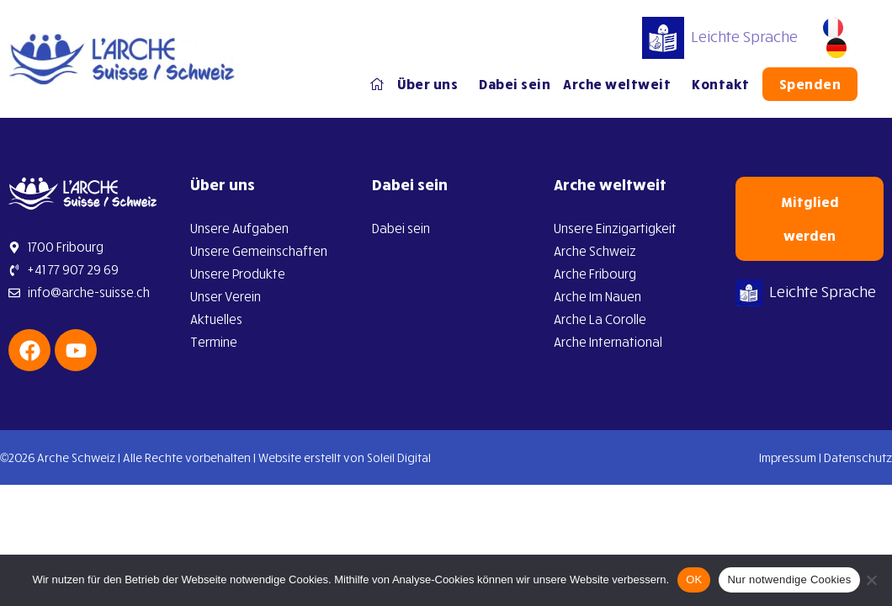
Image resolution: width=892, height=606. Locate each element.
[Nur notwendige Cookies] (871, 579)
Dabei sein (515, 84)
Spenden (811, 84)
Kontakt (722, 84)
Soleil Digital (399, 457)
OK (694, 579)
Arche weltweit (622, 84)
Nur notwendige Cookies (789, 579)
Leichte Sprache (721, 36)
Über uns (432, 84)
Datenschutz (858, 457)
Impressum (787, 457)
